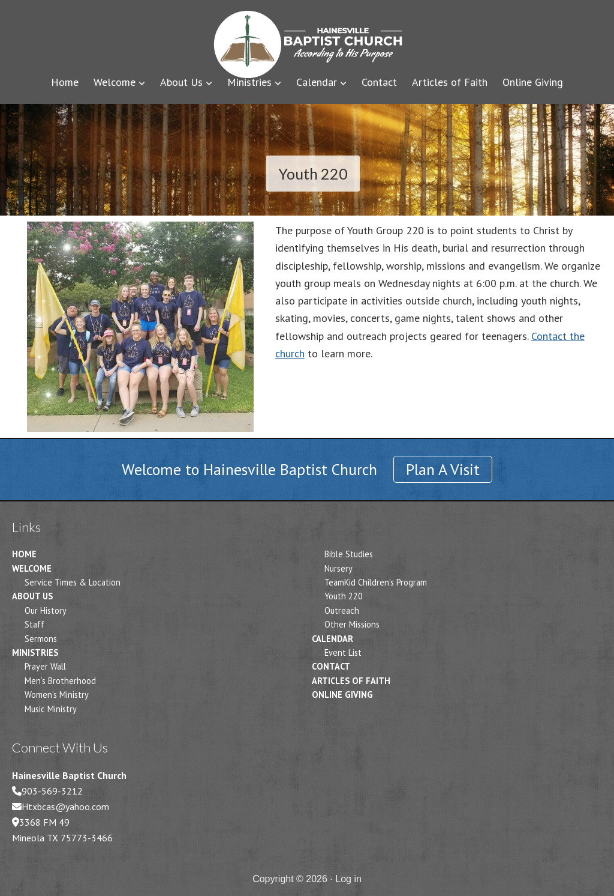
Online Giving (342, 694)
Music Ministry (51, 709)
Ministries (35, 652)
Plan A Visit (443, 469)
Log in (348, 879)
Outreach (341, 610)
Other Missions (352, 624)
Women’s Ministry (57, 694)
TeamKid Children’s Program (375, 582)
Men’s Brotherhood (60, 680)
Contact (331, 666)
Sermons (41, 638)
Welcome (32, 568)
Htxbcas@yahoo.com (65, 807)
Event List (343, 652)
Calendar (332, 638)
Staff (34, 624)
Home (24, 554)
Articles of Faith (351, 680)
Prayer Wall (45, 666)
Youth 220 (343, 596)
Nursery (338, 568)
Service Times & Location (73, 582)
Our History (46, 610)
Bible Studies (348, 554)
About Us (32, 596)
